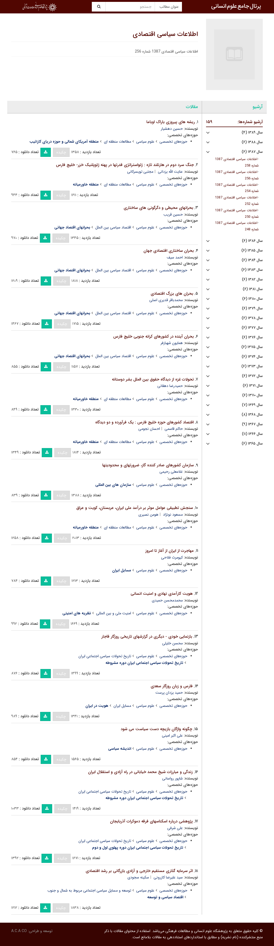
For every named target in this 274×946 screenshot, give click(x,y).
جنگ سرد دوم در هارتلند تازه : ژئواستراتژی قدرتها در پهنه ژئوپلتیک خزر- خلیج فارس (125, 165)
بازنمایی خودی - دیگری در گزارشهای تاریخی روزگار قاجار (146, 636)
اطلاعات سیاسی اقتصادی (165, 34)
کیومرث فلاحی (172, 557)
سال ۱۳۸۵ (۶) (252, 250)
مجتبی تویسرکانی (140, 172)
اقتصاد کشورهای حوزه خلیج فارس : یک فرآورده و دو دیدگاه (144, 422)
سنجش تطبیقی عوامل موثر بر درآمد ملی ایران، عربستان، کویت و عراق (134, 508)
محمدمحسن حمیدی (167, 600)
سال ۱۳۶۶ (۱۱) (252, 434)
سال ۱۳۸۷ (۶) (252, 152)
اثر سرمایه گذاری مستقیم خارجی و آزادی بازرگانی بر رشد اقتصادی (139, 871)
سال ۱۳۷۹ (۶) (252, 308)
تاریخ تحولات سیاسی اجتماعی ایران (104, 656)
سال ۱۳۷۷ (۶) (252, 328)
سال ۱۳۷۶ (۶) (252, 337)
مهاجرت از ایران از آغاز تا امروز (169, 551)
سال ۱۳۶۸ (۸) (252, 414)
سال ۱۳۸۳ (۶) (252, 270)
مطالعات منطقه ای (117, 142)
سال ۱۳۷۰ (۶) (252, 395)
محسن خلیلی (172, 643)
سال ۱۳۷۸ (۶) (252, 318)
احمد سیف (175, 257)
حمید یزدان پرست (169, 693)
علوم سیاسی (145, 142)
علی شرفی (175, 828)
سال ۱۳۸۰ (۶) (252, 299)
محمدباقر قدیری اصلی (166, 300)
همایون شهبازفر (172, 343)
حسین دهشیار (172, 129)
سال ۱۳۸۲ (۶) (252, 279)
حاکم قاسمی (174, 429)
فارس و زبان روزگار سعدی (172, 686)
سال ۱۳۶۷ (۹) (252, 424)
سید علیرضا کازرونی (168, 877)
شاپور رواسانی (172, 778)
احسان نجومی (149, 429)
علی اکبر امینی (172, 735)
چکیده (61, 152)
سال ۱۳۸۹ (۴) (252, 132)
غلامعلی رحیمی (171, 472)
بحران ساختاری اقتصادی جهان (168, 250)
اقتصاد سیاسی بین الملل (113, 227)
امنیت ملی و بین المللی (113, 613)
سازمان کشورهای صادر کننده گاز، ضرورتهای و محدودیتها (148, 465)
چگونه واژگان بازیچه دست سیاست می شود (156, 729)
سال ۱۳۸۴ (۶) (252, 260)
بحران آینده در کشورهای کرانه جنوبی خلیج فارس (153, 336)
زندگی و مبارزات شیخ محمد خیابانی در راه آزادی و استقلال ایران (140, 772)
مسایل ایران (122, 706)
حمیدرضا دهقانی (170, 386)
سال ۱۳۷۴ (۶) (252, 357)
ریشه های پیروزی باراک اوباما (170, 122)
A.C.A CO (19, 931)
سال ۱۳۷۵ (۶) (252, 347)
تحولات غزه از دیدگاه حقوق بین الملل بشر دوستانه (153, 379)
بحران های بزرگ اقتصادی (172, 293)
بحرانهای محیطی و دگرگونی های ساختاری (158, 208)
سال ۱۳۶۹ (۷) (252, 405)
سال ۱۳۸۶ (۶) (252, 241)
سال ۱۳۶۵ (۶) (252, 443)
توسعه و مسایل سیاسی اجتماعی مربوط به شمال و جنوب (89, 890)
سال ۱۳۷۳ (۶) (252, 366)
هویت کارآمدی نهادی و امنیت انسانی (162, 593)
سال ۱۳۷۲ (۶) (252, 376)
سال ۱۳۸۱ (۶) (253, 289)
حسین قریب (173, 214)
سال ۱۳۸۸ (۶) (252, 142)
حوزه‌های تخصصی (173, 142)
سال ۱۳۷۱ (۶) (253, 386)
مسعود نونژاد (173, 515)
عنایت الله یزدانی (170, 172)
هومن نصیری (148, 515)
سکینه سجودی (138, 877)
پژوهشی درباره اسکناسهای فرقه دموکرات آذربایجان (151, 821)
